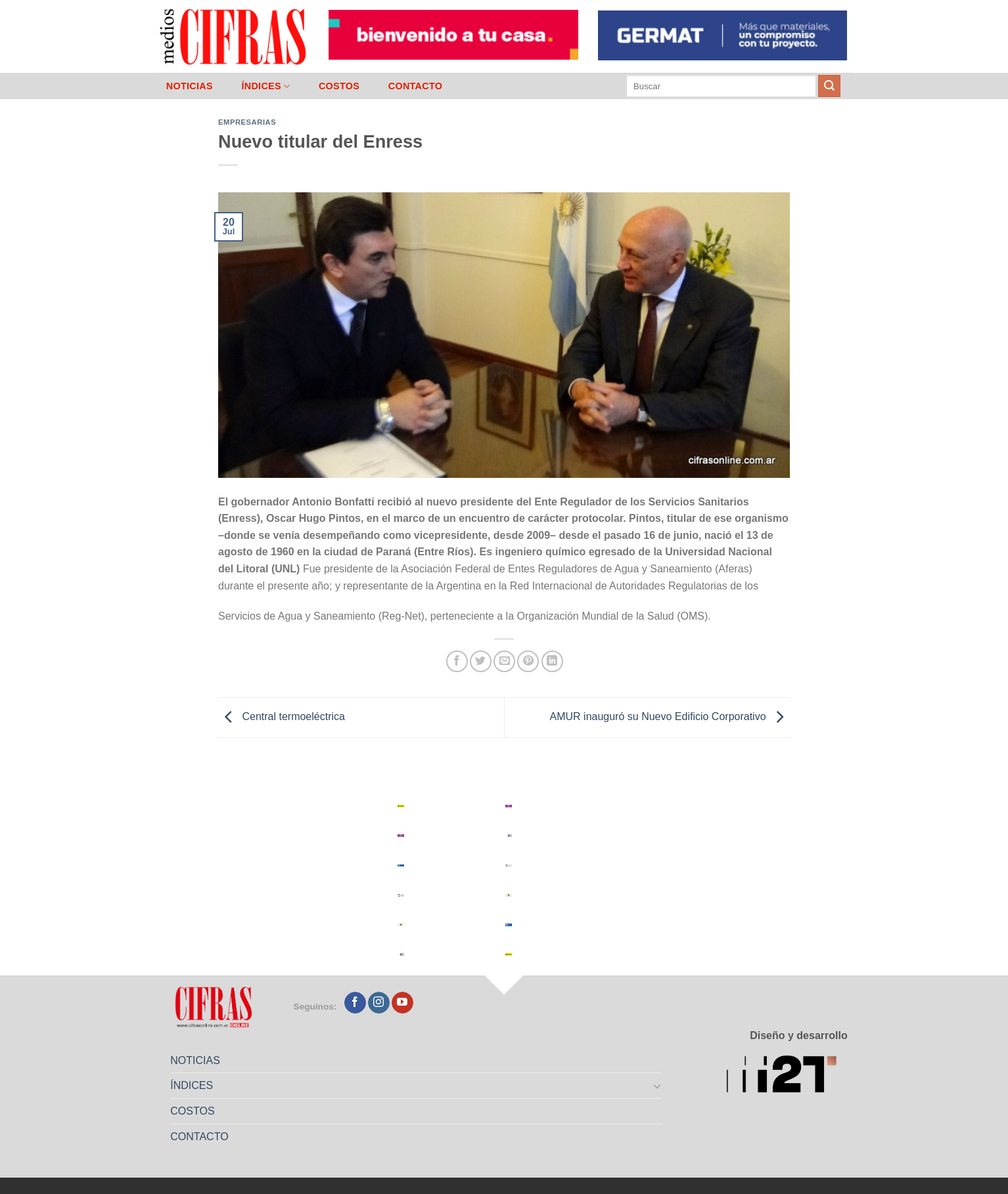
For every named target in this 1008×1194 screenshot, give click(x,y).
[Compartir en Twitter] (481, 661)
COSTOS (339, 86)
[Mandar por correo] (504, 661)
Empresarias (247, 122)
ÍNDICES (265, 86)
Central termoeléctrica (281, 716)
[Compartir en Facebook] (457, 661)
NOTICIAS (189, 86)
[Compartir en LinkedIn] (552, 661)
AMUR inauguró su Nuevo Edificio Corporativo (670, 716)
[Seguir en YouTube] (402, 1003)
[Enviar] (829, 86)
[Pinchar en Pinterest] (528, 661)
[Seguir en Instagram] (379, 1003)
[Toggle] (658, 1086)
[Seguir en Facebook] (355, 1003)
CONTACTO (415, 86)
